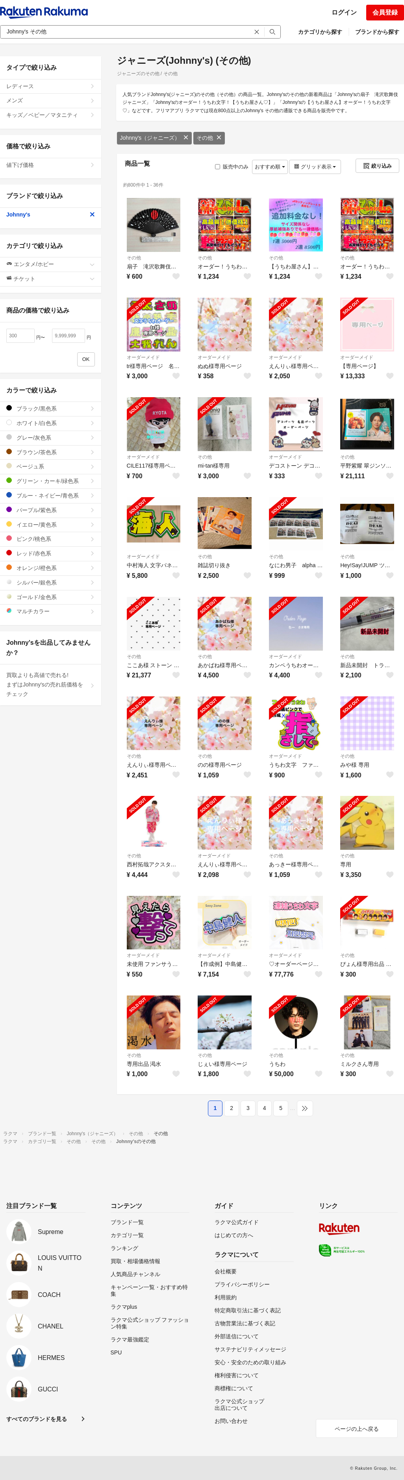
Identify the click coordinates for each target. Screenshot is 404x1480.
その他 (209, 138)
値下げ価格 (50, 165)
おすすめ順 (270, 167)
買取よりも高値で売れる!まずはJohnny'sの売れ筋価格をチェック (50, 684)
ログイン (344, 12)
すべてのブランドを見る (36, 1419)
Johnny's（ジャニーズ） (154, 138)
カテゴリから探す (320, 32)
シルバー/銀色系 (50, 582)
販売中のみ (231, 167)
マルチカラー (50, 611)
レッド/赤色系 (50, 553)
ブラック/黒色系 (50, 408)
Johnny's (50, 214)
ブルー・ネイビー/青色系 (50, 495)
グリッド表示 (315, 167)
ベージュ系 (50, 466)
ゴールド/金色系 (50, 597)
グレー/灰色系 (50, 437)
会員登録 (385, 12)
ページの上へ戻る (357, 1429)
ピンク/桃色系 (50, 538)
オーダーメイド (143, 357)
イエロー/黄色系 (50, 524)
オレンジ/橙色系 (50, 567)
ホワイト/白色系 (50, 423)
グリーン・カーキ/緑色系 (50, 480)
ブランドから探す (377, 32)
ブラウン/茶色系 (50, 452)
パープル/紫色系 (50, 510)
